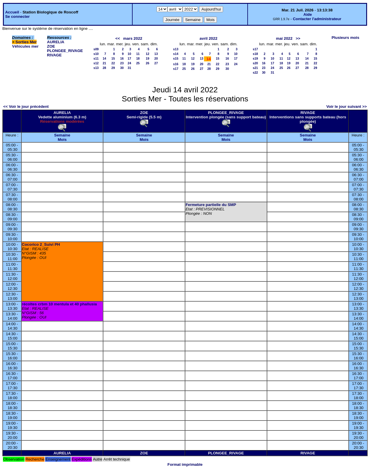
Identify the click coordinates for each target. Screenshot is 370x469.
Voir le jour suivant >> (346, 106)
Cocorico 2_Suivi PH (41, 244)
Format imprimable (185, 464)
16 (122, 58)
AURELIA (55, 42)
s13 (96, 68)
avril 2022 (208, 38)
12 (147, 54)
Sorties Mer (26, 42)
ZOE (51, 46)
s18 (255, 54)
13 (156, 54)
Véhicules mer (25, 46)
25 (138, 63)
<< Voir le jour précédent (26, 106)
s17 (175, 68)
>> (298, 38)
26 (147, 63)
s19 (255, 58)
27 (156, 63)
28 (104, 68)
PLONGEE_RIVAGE (65, 51)
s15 (175, 58)
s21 (255, 68)
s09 (96, 49)
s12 (96, 63)
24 (129, 63)
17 (129, 58)
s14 (175, 54)
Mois (62, 139)
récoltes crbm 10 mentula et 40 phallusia (59, 304)
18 (138, 58)
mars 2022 (132, 38)
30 (122, 68)
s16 (175, 64)
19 (147, 58)
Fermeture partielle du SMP (211, 205)
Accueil (12, 12)
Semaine (62, 135)
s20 (255, 63)
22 (113, 63)
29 (113, 68)
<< (117, 38)
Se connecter (17, 16)
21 (104, 63)
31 (129, 68)
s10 (96, 54)
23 (122, 63)
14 (104, 58)
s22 (255, 72)
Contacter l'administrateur (317, 19)
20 (156, 58)
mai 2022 (284, 38)
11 (138, 54)
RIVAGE (54, 55)
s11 (96, 58)
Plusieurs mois (345, 37)
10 (129, 54)
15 (113, 58)
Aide (308, 14)
